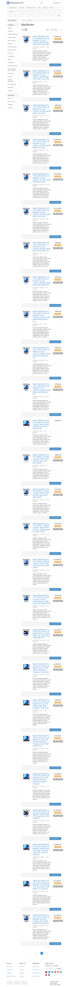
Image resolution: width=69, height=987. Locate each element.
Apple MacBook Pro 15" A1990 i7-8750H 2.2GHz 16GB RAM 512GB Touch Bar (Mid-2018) (41, 459)
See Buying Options (55, 65)
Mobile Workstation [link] (12, 34)
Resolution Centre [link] (11, 976)
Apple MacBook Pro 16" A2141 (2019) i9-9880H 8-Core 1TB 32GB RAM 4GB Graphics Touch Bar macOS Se (41, 741)
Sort (47, 29)
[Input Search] (33, 3)
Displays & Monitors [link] (13, 65)
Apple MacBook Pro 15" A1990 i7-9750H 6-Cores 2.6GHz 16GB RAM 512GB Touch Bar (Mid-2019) (41, 599)
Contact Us (11, 11)
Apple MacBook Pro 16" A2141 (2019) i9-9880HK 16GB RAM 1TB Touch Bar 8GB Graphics (41, 814)
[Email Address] (50, 968)
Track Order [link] (9, 969)
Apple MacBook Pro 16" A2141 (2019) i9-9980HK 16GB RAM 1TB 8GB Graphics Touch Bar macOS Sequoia (41, 849)
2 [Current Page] (41, 953)
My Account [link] (9, 966)
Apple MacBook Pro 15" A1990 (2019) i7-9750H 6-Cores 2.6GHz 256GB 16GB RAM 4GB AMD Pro (41, 247)
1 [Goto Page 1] (39, 953)
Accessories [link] (11, 73)
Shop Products (13, 7)
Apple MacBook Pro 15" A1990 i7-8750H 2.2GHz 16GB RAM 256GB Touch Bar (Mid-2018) (41, 424)
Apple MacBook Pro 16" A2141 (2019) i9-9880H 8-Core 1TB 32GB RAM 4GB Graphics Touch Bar (41, 668)
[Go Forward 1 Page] (46, 953)
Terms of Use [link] (35, 966)
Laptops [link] (10, 28)
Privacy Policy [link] (35, 969)
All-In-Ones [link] (10, 53)
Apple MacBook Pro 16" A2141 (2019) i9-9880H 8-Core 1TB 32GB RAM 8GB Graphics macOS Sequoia (41, 779)
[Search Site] (41, 3)
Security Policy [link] (36, 973)
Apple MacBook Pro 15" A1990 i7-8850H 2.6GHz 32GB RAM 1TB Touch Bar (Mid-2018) (41, 563)
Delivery (52, 7)
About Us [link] (10, 98)
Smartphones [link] (11, 56)
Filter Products (12, 20)
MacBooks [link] (10, 31)
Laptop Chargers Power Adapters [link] (12, 69)
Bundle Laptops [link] (11, 40)
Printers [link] (10, 76)
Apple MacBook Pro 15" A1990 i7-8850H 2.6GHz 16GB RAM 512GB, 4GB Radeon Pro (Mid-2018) (41, 527)
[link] (49, 972)
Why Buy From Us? (31, 7)
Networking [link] (10, 87)
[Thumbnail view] (22, 29)
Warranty (45, 7)
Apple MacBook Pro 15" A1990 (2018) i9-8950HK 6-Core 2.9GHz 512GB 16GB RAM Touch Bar (41, 109)
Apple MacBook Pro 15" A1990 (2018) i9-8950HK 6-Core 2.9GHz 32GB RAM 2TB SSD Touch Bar (41, 40)
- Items (56, 2)
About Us (22, 7)
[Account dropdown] (59, 15)
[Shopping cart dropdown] (61, 3)
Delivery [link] (22, 976)
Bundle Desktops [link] (12, 50)
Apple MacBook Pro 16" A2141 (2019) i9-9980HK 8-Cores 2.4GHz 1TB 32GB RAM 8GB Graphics (41, 919)
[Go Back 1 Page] (36, 953)
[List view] (25, 29)
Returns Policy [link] (11, 101)
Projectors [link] (10, 90)
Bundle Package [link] (12, 84)
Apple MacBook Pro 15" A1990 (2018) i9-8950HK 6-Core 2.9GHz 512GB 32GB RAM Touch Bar (41, 178)
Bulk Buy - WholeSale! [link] (11, 80)
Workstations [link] (11, 62)
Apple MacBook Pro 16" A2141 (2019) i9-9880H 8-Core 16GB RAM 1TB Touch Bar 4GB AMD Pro (41, 634)
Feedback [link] (10, 104)
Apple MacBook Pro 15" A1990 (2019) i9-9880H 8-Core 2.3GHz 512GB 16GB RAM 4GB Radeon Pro (41, 316)
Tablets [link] (9, 59)
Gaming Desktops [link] (12, 46)
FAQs (39, 7)
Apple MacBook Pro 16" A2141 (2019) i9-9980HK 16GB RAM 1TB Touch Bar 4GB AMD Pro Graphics (41, 885)
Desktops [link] (10, 43)
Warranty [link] (22, 973)
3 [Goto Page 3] (44, 953)
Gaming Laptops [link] (12, 37)
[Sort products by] (56, 29)
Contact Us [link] (10, 107)
